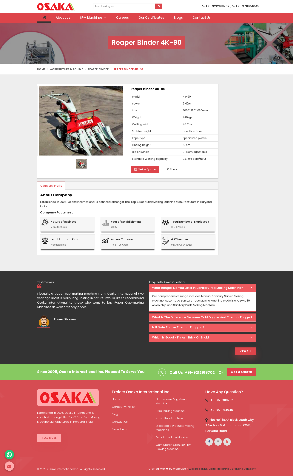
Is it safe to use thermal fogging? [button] (178, 327)
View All (245, 351)
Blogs (178, 17)
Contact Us (201, 17)
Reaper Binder (98, 69)
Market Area (120, 429)
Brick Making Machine (170, 411)
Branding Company (244, 469)
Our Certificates (151, 17)
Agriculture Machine (66, 69)
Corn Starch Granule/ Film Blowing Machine (173, 447)
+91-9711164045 (245, 6)
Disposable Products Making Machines (175, 428)
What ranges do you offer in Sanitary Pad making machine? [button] (197, 288)
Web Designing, (198, 469)
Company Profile (51, 186)
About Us (63, 17)
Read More (49, 438)
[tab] (202, 288)
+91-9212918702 (216, 6)
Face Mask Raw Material (172, 437)
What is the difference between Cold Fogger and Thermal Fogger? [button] (202, 317)
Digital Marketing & (220, 469)
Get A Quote (145, 169)
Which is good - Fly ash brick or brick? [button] (180, 337)
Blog (115, 414)
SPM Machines (93, 17)
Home (41, 69)
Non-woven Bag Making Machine (172, 401)
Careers (122, 17)
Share (172, 169)
